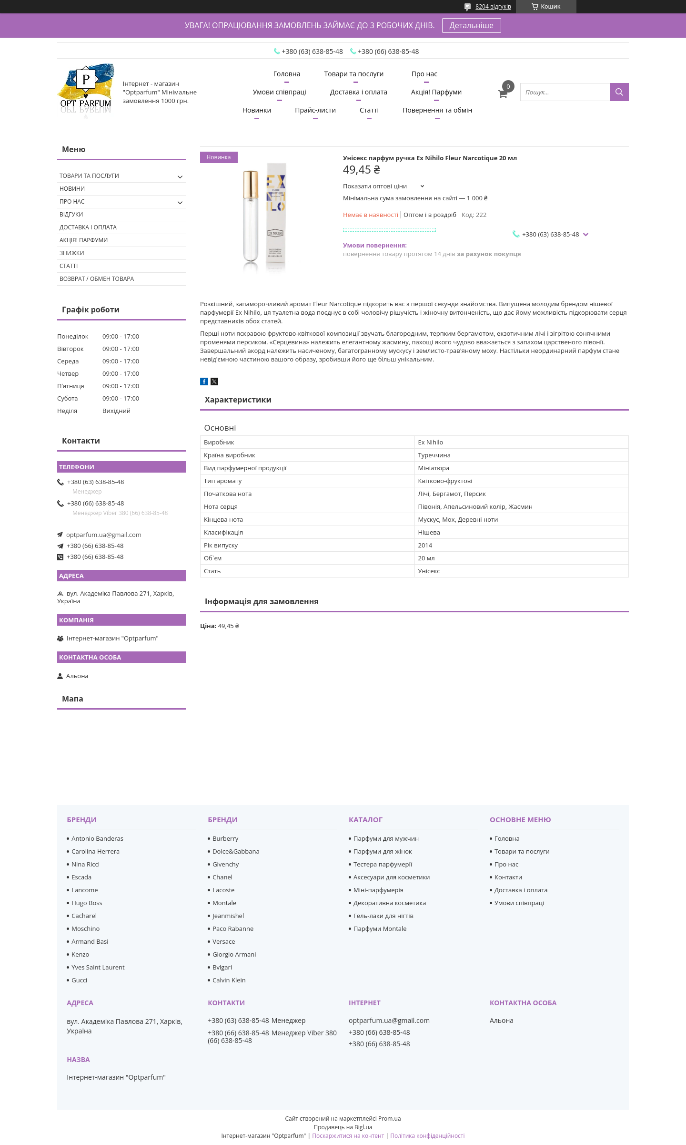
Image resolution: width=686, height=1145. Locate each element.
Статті (369, 109)
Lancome (84, 890)
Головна (287, 73)
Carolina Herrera (95, 851)
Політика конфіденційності (427, 1136)
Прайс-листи (315, 109)
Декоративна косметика (389, 902)
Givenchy (225, 864)
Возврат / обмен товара (97, 279)
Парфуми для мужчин (386, 838)
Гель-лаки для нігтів (383, 915)
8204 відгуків (493, 6)
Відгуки (71, 214)
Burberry (225, 838)
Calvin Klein (229, 980)
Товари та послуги (354, 73)
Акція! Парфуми (436, 91)
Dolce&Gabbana (236, 851)
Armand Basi (89, 941)
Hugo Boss (86, 902)
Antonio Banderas (97, 838)
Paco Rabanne (232, 928)
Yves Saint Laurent (97, 967)
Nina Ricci (85, 864)
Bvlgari (222, 967)
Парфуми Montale (380, 928)
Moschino (85, 928)
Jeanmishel (228, 915)
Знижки (72, 253)
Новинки (257, 109)
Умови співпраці (279, 91)
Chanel (222, 877)
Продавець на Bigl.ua (342, 1127)
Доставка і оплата (358, 91)
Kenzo (80, 954)
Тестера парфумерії (382, 864)
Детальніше (472, 25)
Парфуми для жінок (382, 851)
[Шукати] (619, 92)
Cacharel (84, 915)
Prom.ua (389, 1118)
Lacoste (223, 890)
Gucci (79, 980)
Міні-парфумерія (378, 890)
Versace (223, 941)
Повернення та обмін (437, 109)
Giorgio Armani (234, 954)
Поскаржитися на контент (348, 1136)
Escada (81, 877)
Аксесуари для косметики (391, 877)
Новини (72, 189)
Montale (224, 902)
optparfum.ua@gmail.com (103, 534)
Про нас (424, 73)
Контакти (508, 877)
